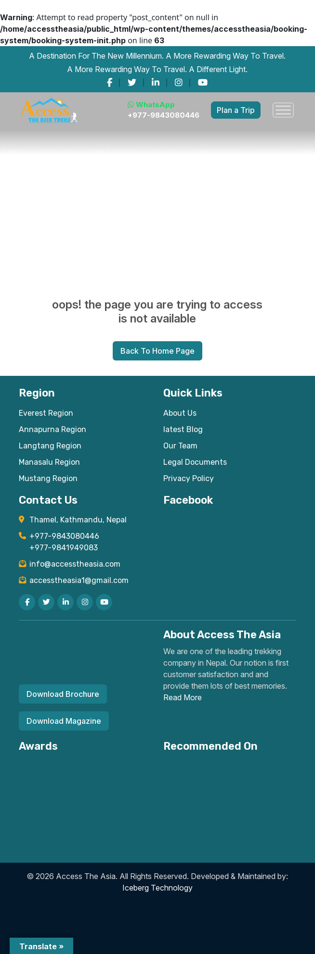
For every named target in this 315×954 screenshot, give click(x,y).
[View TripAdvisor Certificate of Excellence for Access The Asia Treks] (61, 767)
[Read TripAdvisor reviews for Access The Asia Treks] (127, 767)
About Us (180, 413)
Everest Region (46, 413)
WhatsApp (151, 104)
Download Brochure (62, 694)
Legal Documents (195, 462)
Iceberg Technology (157, 887)
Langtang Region (50, 445)
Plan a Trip (236, 110)
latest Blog (183, 429)
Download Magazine (63, 721)
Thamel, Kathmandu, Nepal (78, 519)
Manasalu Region (49, 462)
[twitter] (132, 82)
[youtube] (203, 82)
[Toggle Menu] (283, 110)
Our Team (180, 445)
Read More (182, 697)
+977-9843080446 (163, 115)
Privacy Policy (188, 478)
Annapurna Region (52, 429)
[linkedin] (155, 82)
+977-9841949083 (63, 547)
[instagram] (179, 82)
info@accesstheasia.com (74, 564)
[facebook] (109, 82)
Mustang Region (48, 478)
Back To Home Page (157, 351)
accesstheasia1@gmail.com (79, 580)
